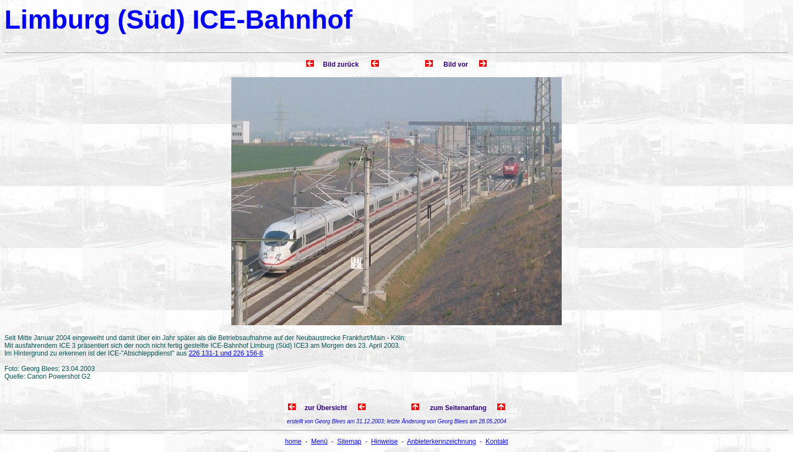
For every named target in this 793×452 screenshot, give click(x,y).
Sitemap (349, 441)
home (293, 441)
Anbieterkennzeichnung (441, 441)
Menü (319, 441)
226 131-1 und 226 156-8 (226, 353)
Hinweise (384, 441)
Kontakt (497, 441)
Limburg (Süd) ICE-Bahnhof (178, 19)
